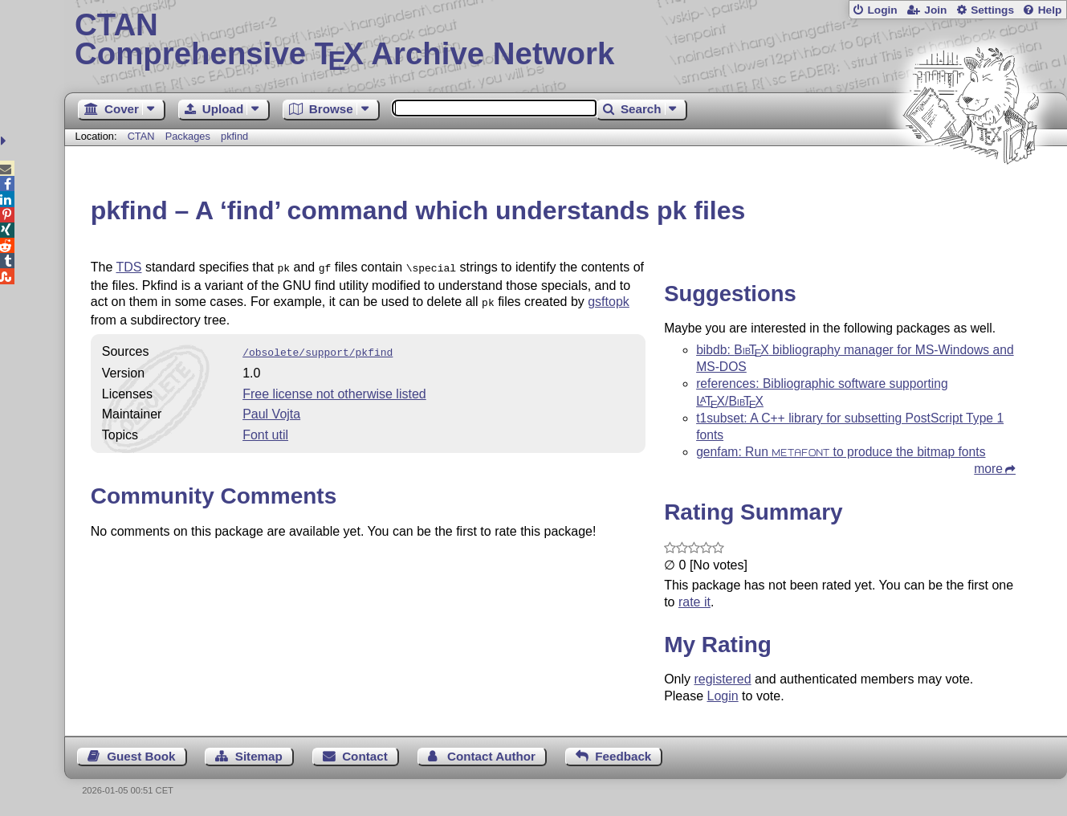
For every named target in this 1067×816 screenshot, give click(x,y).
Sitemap (259, 756)
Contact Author (491, 756)
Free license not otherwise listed (334, 389)
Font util (265, 430)
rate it (694, 602)
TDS (128, 267)
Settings (992, 10)
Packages (189, 136)
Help (1050, 10)
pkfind (234, 136)
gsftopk (608, 300)
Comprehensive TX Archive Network (566, 40)
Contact (365, 756)
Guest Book (141, 756)
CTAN (141, 136)
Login (882, 10)
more (988, 468)
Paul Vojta (271, 409)
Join (935, 10)
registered (722, 679)
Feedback (623, 756)
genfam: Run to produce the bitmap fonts (840, 452)
